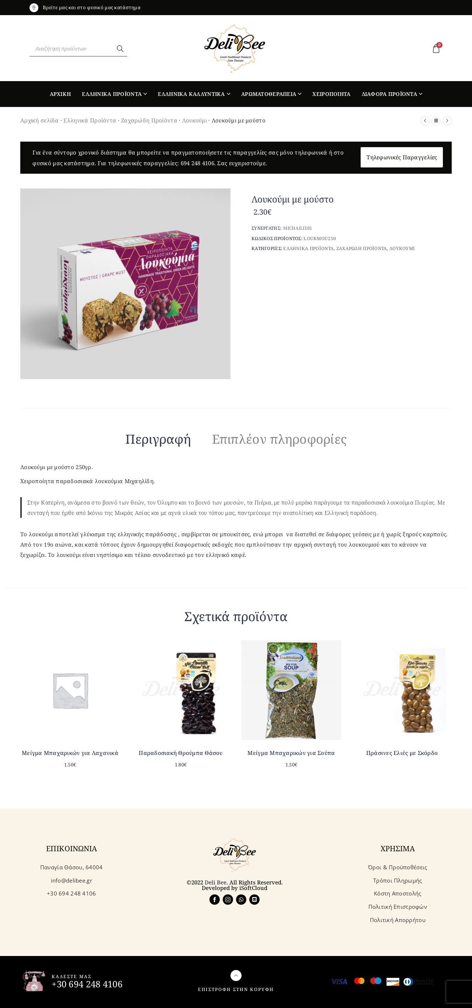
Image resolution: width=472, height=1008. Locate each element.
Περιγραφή (158, 438)
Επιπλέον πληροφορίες (279, 438)
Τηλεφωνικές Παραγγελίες (402, 157)
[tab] (158, 440)
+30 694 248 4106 (87, 984)
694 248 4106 (197, 163)
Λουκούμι (194, 120)
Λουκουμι (402, 248)
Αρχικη (60, 93)
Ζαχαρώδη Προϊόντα (149, 120)
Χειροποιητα (331, 93)
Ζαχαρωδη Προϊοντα (361, 248)
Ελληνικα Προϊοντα (112, 93)
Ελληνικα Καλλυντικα (191, 93)
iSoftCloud (253, 887)
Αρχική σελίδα (39, 120)
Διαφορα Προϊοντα (389, 93)
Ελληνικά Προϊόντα (89, 120)
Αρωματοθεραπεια (268, 93)
